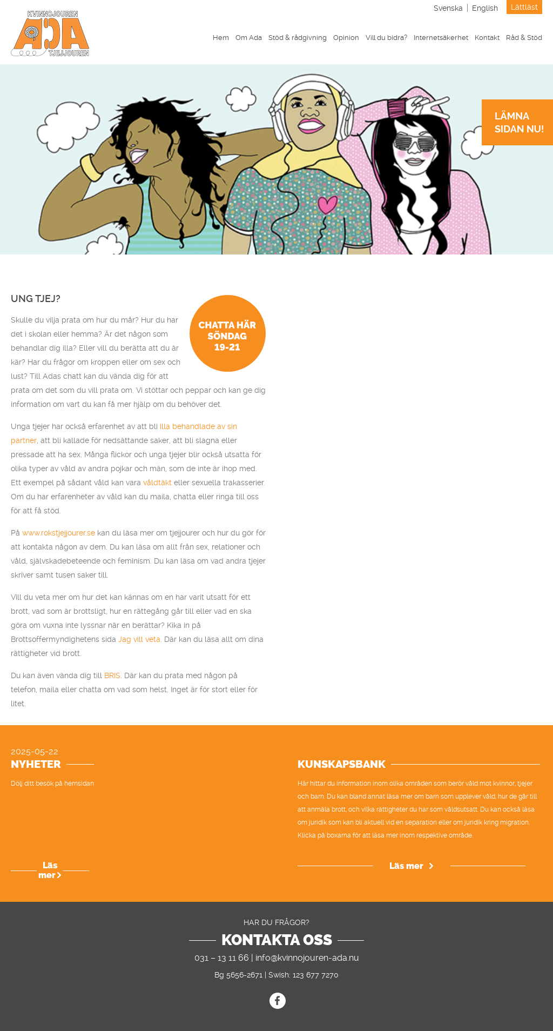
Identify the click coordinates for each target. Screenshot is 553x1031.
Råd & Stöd (524, 38)
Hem (221, 38)
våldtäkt (156, 482)
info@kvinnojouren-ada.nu (307, 958)
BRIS (112, 675)
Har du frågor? (276, 922)
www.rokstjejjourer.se (58, 532)
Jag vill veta (139, 639)
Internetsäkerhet (441, 38)
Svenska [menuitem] (448, 8)
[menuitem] (448, 8)
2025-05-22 (34, 751)
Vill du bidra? (386, 38)
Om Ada (248, 38)
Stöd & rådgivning (297, 38)
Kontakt (487, 38)
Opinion (346, 38)
